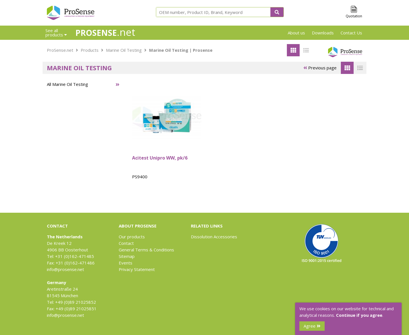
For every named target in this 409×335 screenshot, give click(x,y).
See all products (56, 33)
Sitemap (127, 256)
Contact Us (351, 33)
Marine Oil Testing (124, 50)
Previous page (320, 68)
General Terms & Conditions (146, 250)
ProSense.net (60, 50)
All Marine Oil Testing (67, 84)
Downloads (323, 33)
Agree (312, 326)
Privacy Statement (137, 269)
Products (90, 50)
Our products (132, 236)
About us (296, 33)
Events (125, 263)
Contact (126, 243)
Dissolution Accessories (214, 236)
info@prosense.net (65, 269)
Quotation (354, 16)
